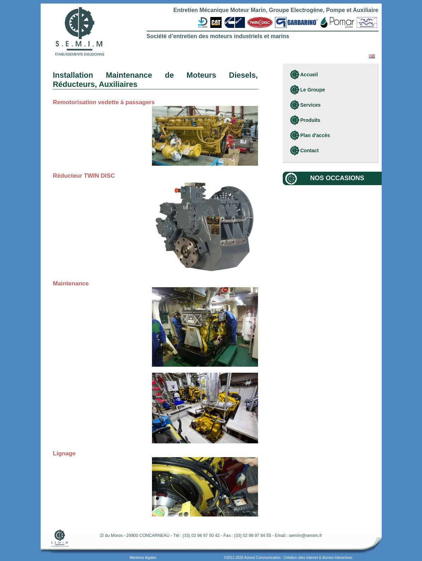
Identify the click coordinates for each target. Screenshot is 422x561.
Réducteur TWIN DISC (84, 175)
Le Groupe (312, 90)
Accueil (309, 74)
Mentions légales (143, 558)
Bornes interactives (337, 558)
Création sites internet (300, 558)
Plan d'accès (315, 135)
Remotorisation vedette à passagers (104, 102)
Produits (310, 120)
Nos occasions (337, 178)
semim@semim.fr (305, 535)
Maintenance (71, 283)
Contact (309, 150)
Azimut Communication (262, 558)
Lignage (64, 453)
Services (310, 105)
